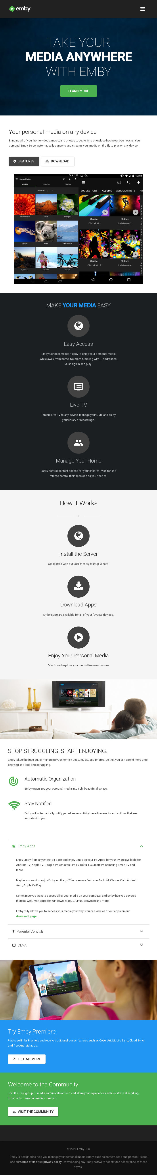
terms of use (28, 1162)
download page (26, 916)
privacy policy (52, 1162)
